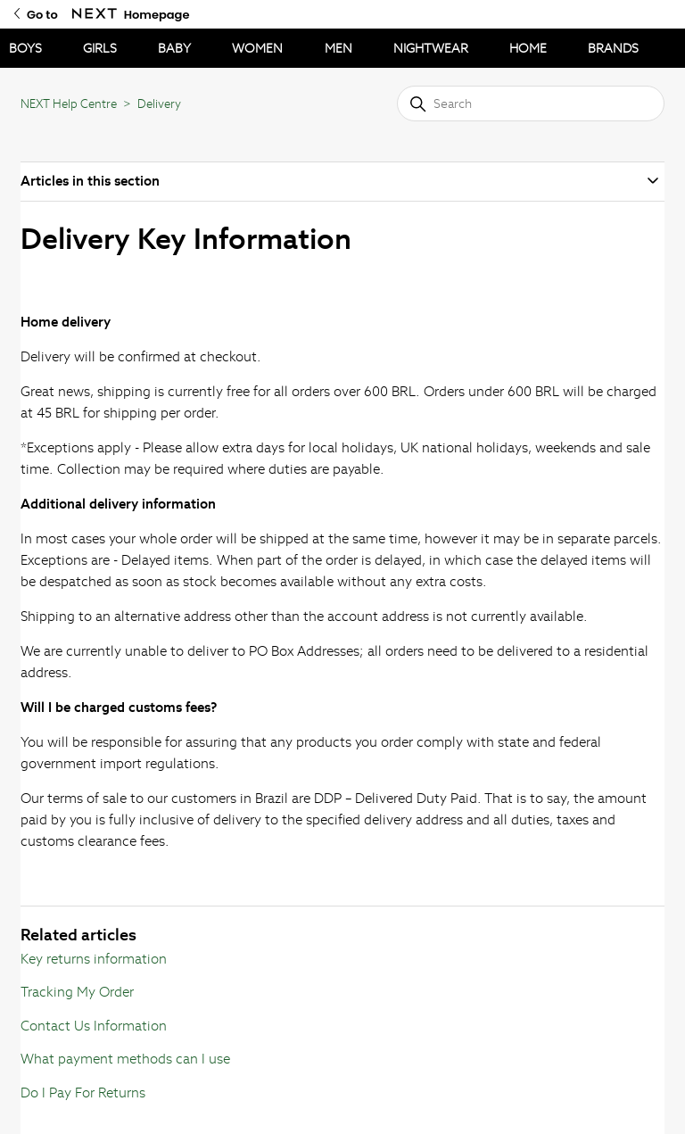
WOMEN (257, 48)
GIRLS (100, 48)
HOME (528, 48)
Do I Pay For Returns (83, 1092)
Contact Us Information (94, 1025)
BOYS (25, 48)
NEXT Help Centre (69, 104)
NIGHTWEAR (430, 48)
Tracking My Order (77, 991)
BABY (174, 48)
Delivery (159, 104)
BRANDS (613, 48)
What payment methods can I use (125, 1058)
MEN (338, 48)
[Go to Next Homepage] (94, 13)
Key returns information (94, 958)
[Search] (530, 103)
